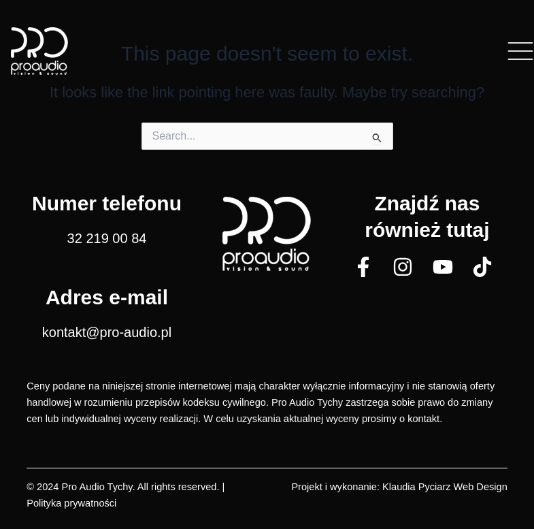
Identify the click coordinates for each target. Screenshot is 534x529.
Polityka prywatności (71, 503)
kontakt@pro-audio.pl (106, 332)
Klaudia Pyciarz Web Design (444, 486)
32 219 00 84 (107, 238)
